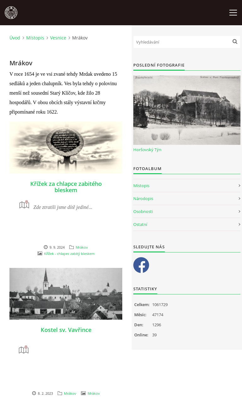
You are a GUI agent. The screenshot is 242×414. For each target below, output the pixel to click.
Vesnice (58, 38)
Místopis (35, 38)
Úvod (14, 38)
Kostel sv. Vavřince (66, 330)
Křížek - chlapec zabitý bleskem (69, 253)
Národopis (143, 198)
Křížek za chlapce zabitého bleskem (66, 186)
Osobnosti (143, 211)
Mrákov (82, 247)
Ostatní (140, 224)
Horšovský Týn (147, 149)
